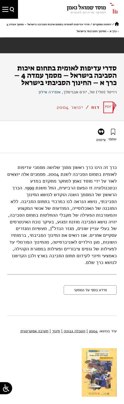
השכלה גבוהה (73, 331)
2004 (92, 331)
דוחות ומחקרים (102, 24)
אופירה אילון (49, 92)
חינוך (55, 331)
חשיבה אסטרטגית (34, 331)
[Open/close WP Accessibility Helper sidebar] (6, 388)
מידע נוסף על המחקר (90, 290)
